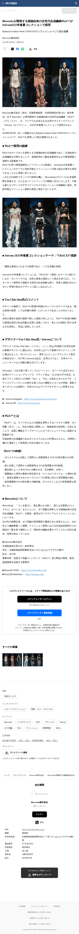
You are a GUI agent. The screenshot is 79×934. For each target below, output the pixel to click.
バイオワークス (24, 722)
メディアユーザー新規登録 (39, 613)
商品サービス (10, 696)
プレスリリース (19, 775)
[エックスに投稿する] (12, 49)
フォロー (39, 814)
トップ (7, 775)
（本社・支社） (24, 741)
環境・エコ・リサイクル (42, 709)
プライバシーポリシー (39, 906)
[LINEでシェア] (22, 49)
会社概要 (22, 906)
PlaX (38, 722)
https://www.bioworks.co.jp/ (34, 570)
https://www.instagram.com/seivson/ (40, 399)
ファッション (32, 728)
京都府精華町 (38, 741)
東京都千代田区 (9, 741)
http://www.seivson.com (29, 403)
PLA (19, 728)
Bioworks (8, 722)
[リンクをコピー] (35, 49)
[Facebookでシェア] (17, 49)
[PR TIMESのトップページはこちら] (11, 3)
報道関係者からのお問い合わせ (39, 912)
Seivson (63, 722)
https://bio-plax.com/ (34, 574)
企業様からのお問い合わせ (39, 918)
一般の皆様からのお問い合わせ (39, 924)
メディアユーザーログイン (39, 599)
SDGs (58, 728)
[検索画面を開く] (76, 3)
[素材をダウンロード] (30, 49)
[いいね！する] (4, 49)
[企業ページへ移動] (39, 794)
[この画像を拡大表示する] (12, 660)
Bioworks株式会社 (37, 775)
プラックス (50, 722)
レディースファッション (15, 709)
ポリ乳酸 (8, 728)
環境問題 (47, 728)
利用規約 (57, 906)
